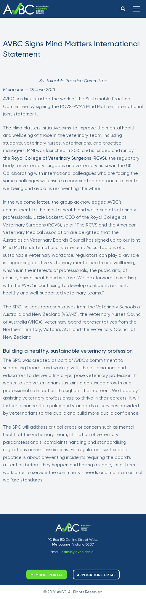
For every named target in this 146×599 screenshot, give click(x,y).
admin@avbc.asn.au (78, 552)
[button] (123, 9)
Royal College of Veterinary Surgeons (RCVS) (59, 158)
